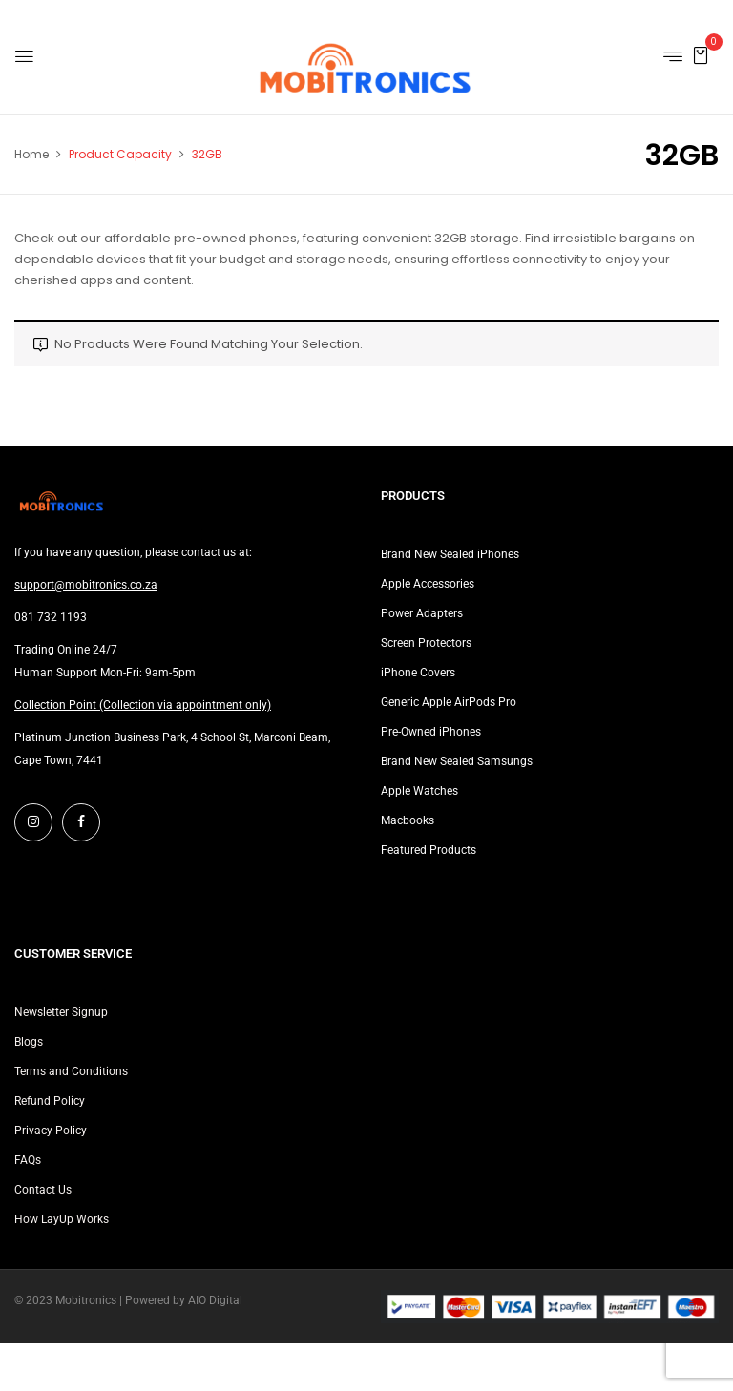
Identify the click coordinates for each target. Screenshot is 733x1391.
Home (31, 154)
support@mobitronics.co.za (85, 585)
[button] (700, 55)
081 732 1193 (50, 617)
